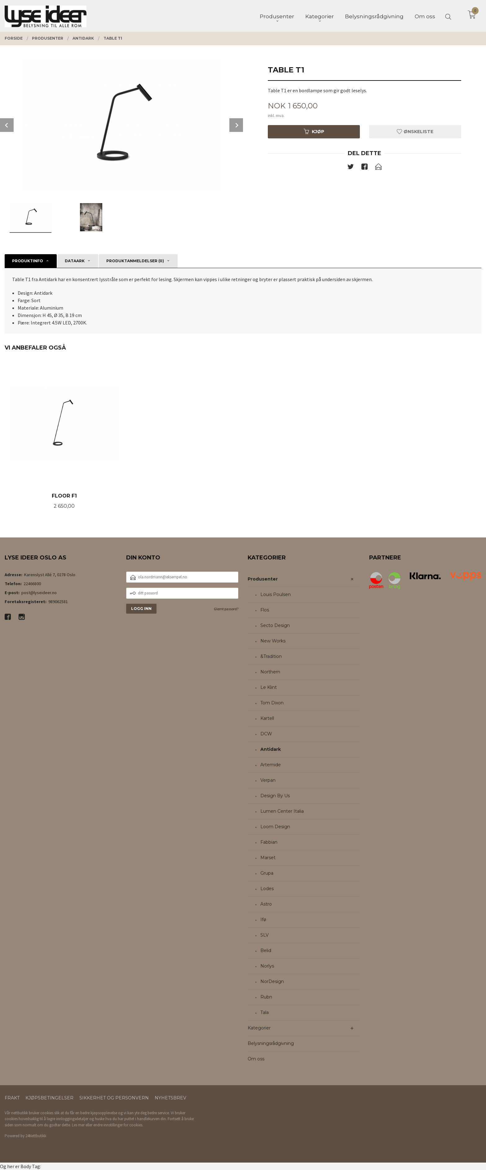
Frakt (12, 1098)
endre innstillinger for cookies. (118, 1125)
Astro (266, 904)
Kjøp (314, 131)
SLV (264, 935)
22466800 (32, 583)
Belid (265, 950)
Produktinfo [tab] (27, 261)
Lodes (267, 888)
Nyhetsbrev (170, 1098)
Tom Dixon (272, 703)
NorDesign (272, 981)
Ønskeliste (415, 131)
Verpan (268, 780)
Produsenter (263, 579)
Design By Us (275, 795)
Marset (268, 857)
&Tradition (271, 656)
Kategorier (259, 1028)
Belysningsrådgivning (271, 1043)
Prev (7, 125)
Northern (270, 672)
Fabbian (268, 842)
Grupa (266, 873)
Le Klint (268, 687)
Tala (264, 1012)
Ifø (263, 919)
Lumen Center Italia (282, 811)
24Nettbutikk (35, 1135)
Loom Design (275, 826)
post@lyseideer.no (39, 592)
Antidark (270, 749)
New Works (272, 641)
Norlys (267, 966)
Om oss (256, 1059)
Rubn (266, 997)
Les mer (78, 1125)
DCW (266, 734)
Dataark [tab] (75, 261)
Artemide (270, 765)
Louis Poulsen (275, 594)
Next (236, 125)
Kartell (267, 718)
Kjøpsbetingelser (49, 1098)
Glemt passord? (226, 609)
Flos (264, 610)
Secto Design (275, 625)
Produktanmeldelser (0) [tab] (135, 261)
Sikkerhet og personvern (114, 1098)
